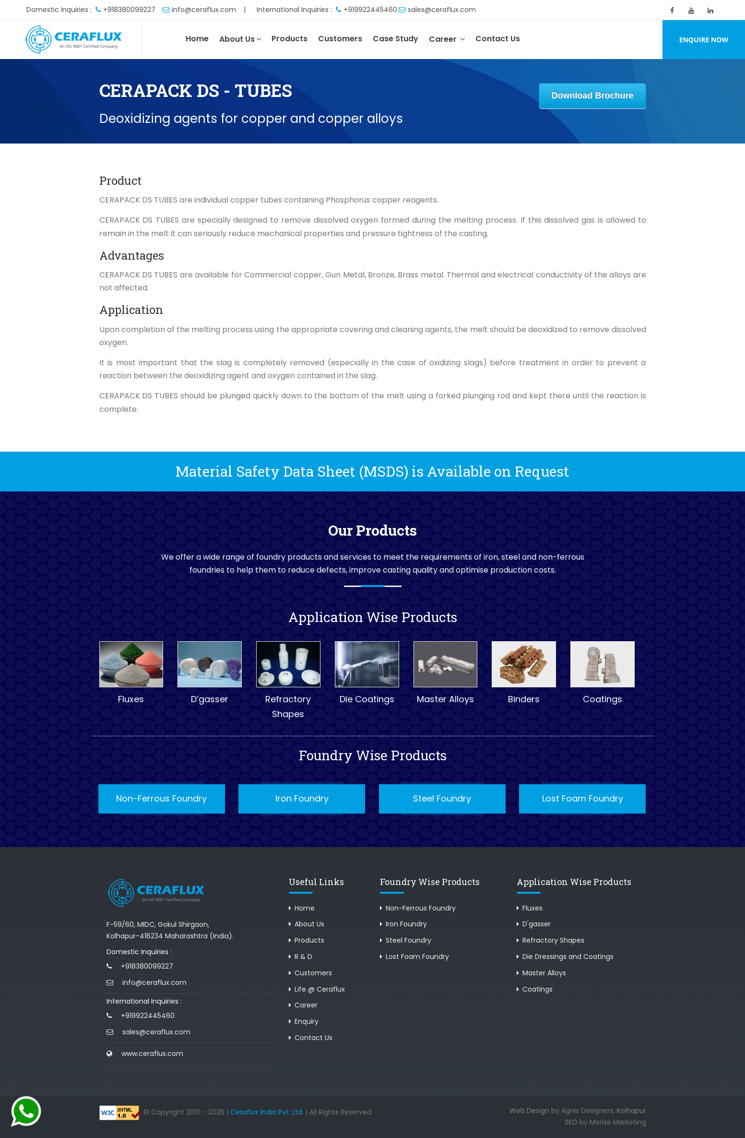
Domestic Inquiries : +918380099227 (90, 9)
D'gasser (536, 924)
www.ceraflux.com (152, 1053)
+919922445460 (148, 1015)
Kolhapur (631, 1110)
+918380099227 (147, 966)
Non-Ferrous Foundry (161, 798)
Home (197, 38)
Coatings (537, 989)
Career (447, 39)
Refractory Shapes (553, 940)
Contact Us (497, 38)
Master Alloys (544, 973)
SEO (571, 1122)
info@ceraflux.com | (204, 9)
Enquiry (307, 1021)
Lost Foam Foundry (582, 798)
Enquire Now (703, 39)
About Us (240, 39)
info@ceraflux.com (154, 982)
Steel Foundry (442, 798)
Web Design (529, 1110)
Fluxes (532, 908)
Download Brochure (592, 95)
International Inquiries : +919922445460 (327, 9)
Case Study (395, 38)
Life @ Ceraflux (320, 989)
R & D (303, 956)
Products (289, 38)
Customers (340, 38)
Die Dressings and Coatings (568, 956)
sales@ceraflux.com (437, 9)
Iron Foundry (302, 798)
